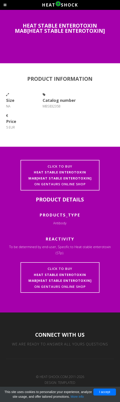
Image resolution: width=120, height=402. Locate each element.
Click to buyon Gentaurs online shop (60, 175)
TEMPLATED (66, 382)
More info (77, 396)
